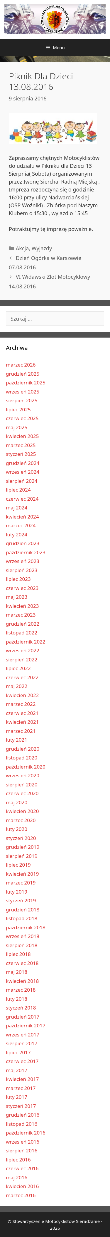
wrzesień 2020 (22, 775)
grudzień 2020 (22, 748)
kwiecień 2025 (22, 436)
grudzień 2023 (22, 543)
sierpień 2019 (21, 856)
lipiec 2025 (18, 409)
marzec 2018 (21, 989)
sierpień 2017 (21, 1043)
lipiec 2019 (18, 864)
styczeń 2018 (21, 1007)
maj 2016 (16, 1177)
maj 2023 (16, 596)
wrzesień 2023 (22, 561)
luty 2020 (16, 829)
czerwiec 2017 (22, 1061)
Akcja (22, 248)
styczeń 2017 (21, 1106)
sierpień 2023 (21, 570)
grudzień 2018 (22, 909)
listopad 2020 (21, 757)
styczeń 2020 (21, 838)
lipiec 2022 (18, 668)
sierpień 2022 (21, 659)
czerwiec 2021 (22, 713)
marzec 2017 (21, 1088)
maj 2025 (16, 427)
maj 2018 (16, 972)
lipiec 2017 (18, 1052)
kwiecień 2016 (22, 1186)
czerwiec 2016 (22, 1168)
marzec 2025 (21, 445)
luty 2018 (16, 998)
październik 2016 (25, 1132)
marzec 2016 (21, 1195)
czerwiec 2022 (22, 677)
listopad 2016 (21, 1123)
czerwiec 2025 (22, 418)
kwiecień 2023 (22, 606)
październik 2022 (25, 641)
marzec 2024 (21, 525)
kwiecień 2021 (22, 721)
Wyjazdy (42, 248)
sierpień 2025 (21, 400)
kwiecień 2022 (22, 695)
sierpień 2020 (21, 784)
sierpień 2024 (21, 481)
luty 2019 (16, 891)
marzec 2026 (21, 364)
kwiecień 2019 (22, 873)
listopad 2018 (21, 918)
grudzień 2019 (22, 847)
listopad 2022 (21, 632)
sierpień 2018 (21, 945)
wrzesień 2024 (22, 471)
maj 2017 (16, 1070)
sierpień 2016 (21, 1150)
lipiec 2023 (18, 579)
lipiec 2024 (18, 489)
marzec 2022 (21, 704)
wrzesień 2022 (22, 650)
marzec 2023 (21, 614)
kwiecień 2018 (22, 981)
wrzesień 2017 (22, 1034)
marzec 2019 (21, 882)
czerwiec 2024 (22, 498)
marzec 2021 (21, 731)
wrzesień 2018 (22, 936)
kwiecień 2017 (22, 1079)
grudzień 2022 (22, 623)
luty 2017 (16, 1097)
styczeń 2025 (21, 454)
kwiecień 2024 (22, 516)
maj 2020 (16, 802)
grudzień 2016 (22, 1114)
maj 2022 (16, 686)
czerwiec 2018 (22, 963)
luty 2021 (16, 739)
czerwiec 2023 (22, 588)
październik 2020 (25, 766)
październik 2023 (25, 552)
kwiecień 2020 (22, 811)
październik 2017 (25, 1025)
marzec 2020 (21, 820)
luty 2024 (16, 534)
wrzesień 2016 (22, 1141)
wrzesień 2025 (22, 391)
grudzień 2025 (22, 373)
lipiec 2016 (18, 1159)
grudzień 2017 (22, 1016)
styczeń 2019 (21, 900)
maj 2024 (16, 507)
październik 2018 (25, 927)
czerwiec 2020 (22, 793)
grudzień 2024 (22, 463)
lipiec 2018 (18, 954)
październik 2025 (25, 382)
